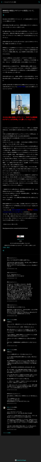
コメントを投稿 (6, 432)
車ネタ (8, 247)
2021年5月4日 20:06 (11, 429)
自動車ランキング (20, 239)
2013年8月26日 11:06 (12, 268)
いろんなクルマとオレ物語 (10, 2)
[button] (3, 15)
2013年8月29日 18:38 (12, 315)
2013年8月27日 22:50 (12, 301)
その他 (4, 247)
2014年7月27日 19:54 (12, 345)
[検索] (39, 2)
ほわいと (9, 319)
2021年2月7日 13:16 (11, 403)
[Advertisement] (20, 446)
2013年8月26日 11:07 (12, 278)
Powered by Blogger (20, 460)
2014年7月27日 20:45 (12, 389)
